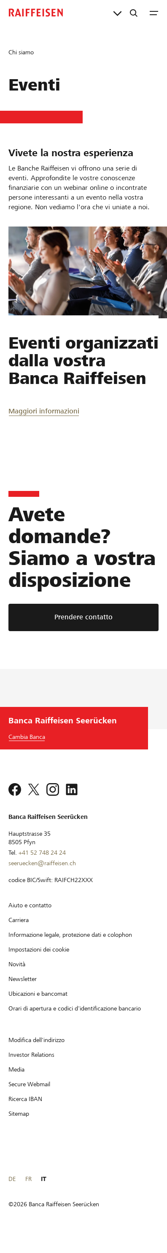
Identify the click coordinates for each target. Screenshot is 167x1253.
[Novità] (16, 964)
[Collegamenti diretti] (117, 12)
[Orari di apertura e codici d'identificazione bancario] (74, 1008)
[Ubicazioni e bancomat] (37, 993)
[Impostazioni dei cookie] (38, 949)
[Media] (16, 1069)
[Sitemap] (18, 1113)
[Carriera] (18, 920)
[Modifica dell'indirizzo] (36, 1040)
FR (28, 1179)
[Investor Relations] (31, 1054)
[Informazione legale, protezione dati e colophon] (70, 934)
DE (12, 1179)
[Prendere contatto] (83, 617)
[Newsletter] (22, 979)
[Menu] (154, 12)
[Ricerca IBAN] (25, 1099)
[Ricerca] (133, 12)
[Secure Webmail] (29, 1084)
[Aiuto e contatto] (29, 905)
